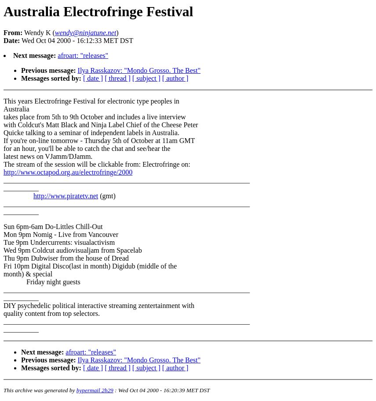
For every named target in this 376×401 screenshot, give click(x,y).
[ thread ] (118, 78)
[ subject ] (146, 78)
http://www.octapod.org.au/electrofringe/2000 (68, 172)
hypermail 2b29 (95, 390)
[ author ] (175, 78)
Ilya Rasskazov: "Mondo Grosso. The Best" (139, 70)
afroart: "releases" (83, 55)
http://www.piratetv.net (65, 196)
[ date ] (93, 78)
